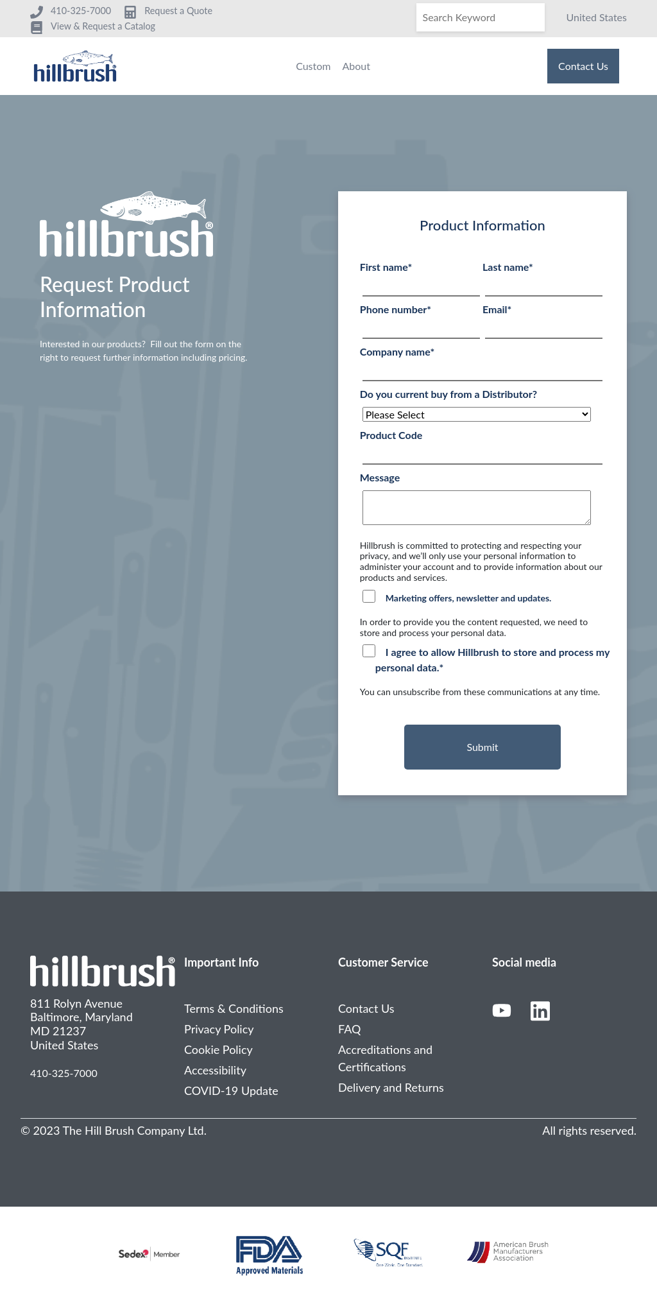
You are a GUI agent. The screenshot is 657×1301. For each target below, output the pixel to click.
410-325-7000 (64, 1073)
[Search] (480, 17)
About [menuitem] (356, 66)
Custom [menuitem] (313, 66)
